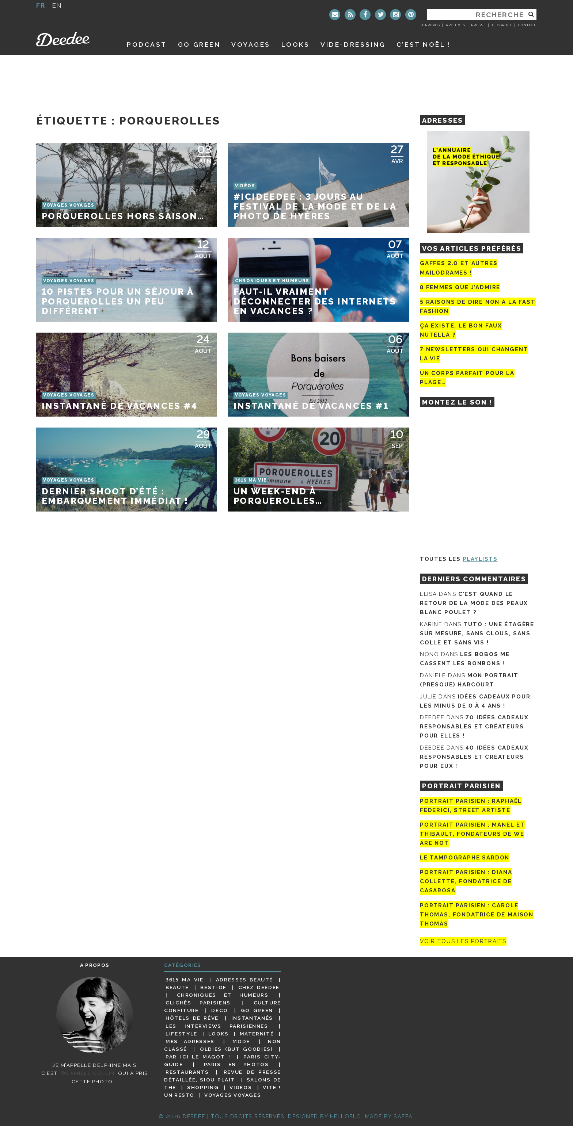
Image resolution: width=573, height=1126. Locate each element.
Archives (455, 25)
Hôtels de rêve (192, 1018)
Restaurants (187, 1072)
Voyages (250, 44)
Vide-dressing (353, 44)
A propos (430, 25)
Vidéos (240, 1087)
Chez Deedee (259, 987)
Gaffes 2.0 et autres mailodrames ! (458, 268)
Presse (478, 25)
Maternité (257, 1034)
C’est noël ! (423, 44)
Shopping (203, 1087)
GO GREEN (199, 44)
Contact (527, 25)
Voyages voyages (232, 1095)
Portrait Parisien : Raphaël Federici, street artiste (471, 805)
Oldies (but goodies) (236, 1049)
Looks (295, 44)
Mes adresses (190, 1041)
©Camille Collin (87, 1073)
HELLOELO (345, 1116)
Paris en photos (236, 1064)
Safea (403, 1116)
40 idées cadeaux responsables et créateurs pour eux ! (474, 756)
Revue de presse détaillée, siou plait (222, 1076)
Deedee (73, 39)
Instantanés (252, 1018)
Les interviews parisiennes (217, 1026)
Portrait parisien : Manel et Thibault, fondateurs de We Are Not (472, 833)
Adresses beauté (244, 980)
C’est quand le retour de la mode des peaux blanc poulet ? (474, 603)
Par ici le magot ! (198, 1057)
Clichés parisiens (198, 1003)
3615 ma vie (184, 980)
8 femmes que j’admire (460, 287)
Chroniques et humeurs (223, 995)
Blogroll (502, 25)
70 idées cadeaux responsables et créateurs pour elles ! (474, 726)
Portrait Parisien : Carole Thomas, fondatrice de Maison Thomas (477, 914)
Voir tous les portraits (463, 941)
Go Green (257, 1010)
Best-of (213, 987)
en (57, 5)
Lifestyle (181, 1034)
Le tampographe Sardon (464, 857)
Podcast (147, 44)
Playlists (480, 559)
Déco (219, 1010)
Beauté (177, 987)
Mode (241, 1041)
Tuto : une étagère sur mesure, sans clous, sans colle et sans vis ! (477, 633)
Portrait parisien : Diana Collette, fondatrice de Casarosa (466, 881)
